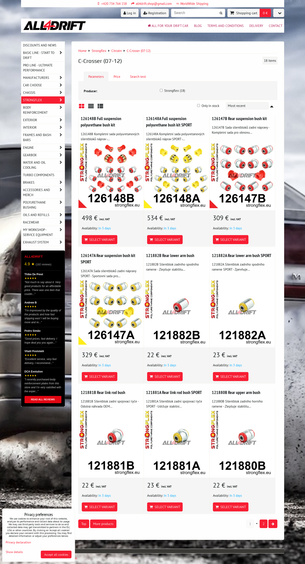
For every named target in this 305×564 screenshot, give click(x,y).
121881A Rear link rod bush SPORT (174, 392)
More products (103, 523)
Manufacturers (44, 77)
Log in (129, 13)
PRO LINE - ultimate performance (38, 67)
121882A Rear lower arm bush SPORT (241, 255)
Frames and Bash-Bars (44, 137)
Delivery (256, 25)
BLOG (198, 25)
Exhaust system (44, 242)
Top (83, 523)
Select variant (99, 239)
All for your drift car (167, 25)
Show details (14, 552)
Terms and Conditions (225, 25)
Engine (44, 147)
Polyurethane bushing (44, 205)
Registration (154, 13)
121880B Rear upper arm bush (236, 392)
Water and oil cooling (44, 165)
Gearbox (44, 155)
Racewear (44, 222)
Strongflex (44, 100)
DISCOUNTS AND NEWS (39, 45)
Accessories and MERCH (44, 192)
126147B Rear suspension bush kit (239, 118)
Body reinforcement (44, 110)
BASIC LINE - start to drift (44, 55)
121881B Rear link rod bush (103, 392)
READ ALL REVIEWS (43, 399)
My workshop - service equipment (44, 232)
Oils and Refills (44, 214)
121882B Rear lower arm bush (170, 255)
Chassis (44, 92)
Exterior (44, 120)
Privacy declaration (18, 542)
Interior (44, 127)
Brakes (44, 182)
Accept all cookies (56, 554)
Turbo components (38, 175)
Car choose (44, 85)
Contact (275, 25)
